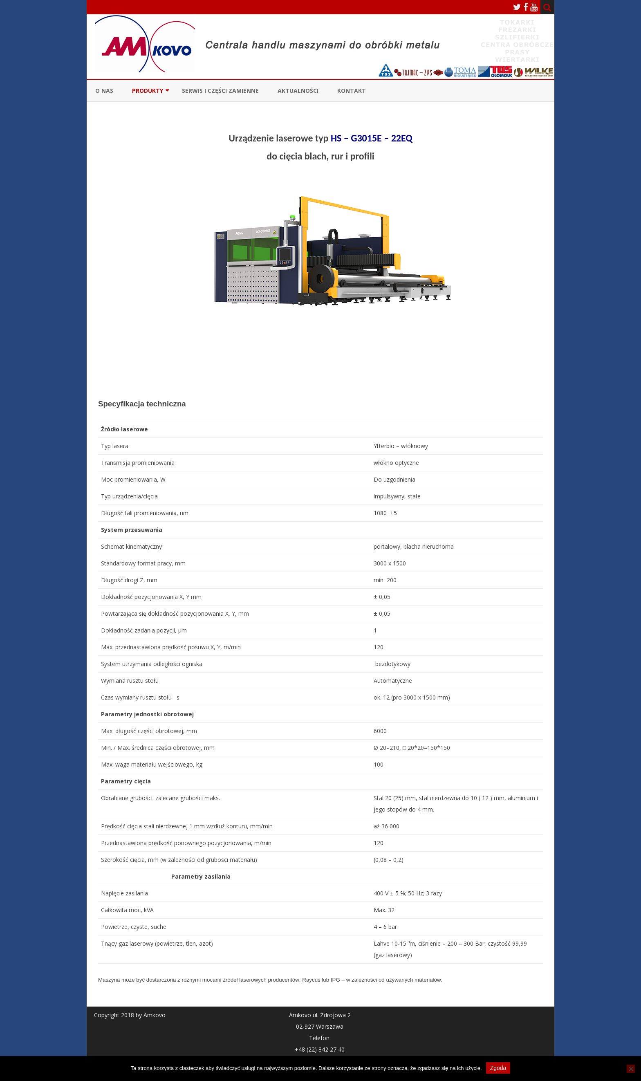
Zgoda (498, 1068)
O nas (104, 90)
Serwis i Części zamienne (220, 90)
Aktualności (298, 90)
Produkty (147, 90)
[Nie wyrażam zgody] (631, 1069)
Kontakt (351, 90)
